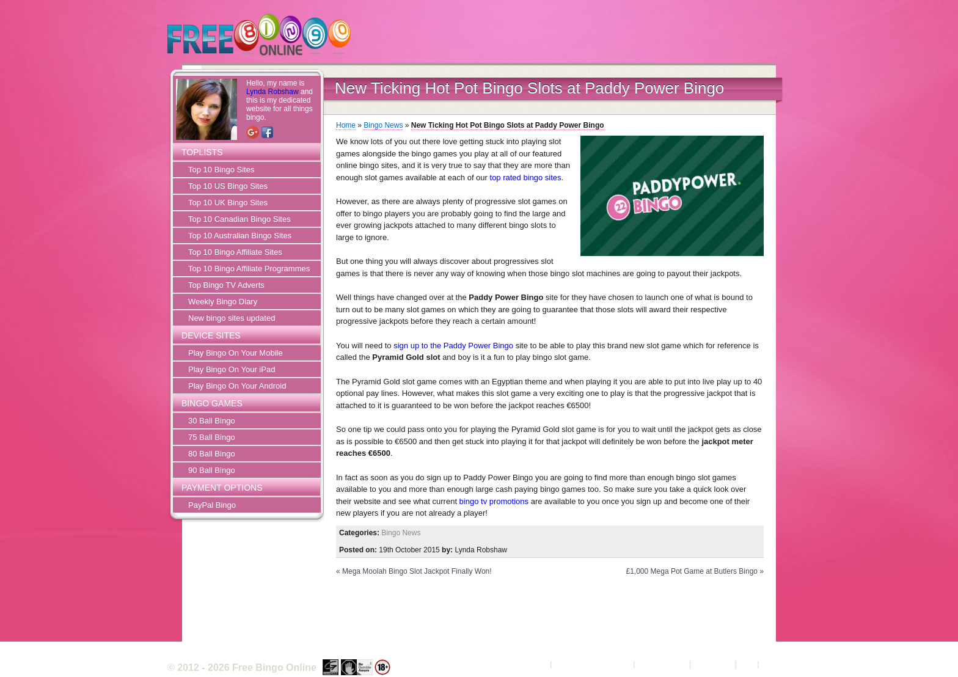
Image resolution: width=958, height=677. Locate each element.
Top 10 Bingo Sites (221, 169)
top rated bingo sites (525, 177)
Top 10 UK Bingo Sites (228, 202)
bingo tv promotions (493, 501)
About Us (531, 663)
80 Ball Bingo (211, 453)
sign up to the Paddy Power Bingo (453, 345)
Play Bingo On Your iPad (231, 369)
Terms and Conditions (592, 663)
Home (346, 125)
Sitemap (776, 663)
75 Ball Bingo (211, 437)
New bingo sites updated (231, 318)
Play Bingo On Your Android (237, 385)
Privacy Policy (662, 663)
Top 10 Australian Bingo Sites (239, 235)
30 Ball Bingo (211, 420)
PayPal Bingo (212, 505)
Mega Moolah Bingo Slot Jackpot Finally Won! (417, 571)
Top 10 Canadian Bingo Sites (239, 219)
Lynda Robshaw (272, 91)
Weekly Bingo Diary (222, 301)
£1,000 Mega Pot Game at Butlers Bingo (692, 571)
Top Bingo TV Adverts (226, 285)
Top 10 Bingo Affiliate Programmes (249, 268)
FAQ (747, 663)
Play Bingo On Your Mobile (235, 352)
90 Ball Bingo (211, 470)
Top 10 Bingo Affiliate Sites (235, 252)
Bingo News (383, 125)
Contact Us (713, 663)
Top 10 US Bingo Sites (228, 186)
